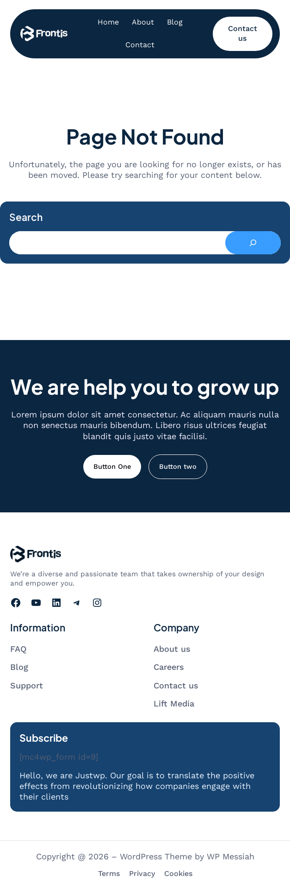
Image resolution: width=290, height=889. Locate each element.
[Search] (253, 242)
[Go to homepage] (44, 33)
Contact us (242, 33)
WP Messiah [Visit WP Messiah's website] (230, 856)
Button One (112, 466)
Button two (178, 466)
